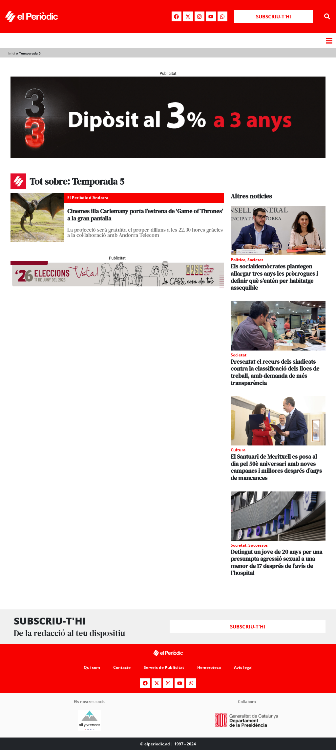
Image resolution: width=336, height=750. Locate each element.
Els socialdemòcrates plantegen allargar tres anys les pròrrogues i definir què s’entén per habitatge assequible (274, 277)
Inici (11, 53)
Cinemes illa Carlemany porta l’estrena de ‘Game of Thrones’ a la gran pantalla (145, 214)
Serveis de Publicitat (164, 667)
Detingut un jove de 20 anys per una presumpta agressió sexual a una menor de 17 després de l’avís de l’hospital (276, 562)
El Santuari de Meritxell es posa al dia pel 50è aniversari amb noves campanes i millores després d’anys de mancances (276, 467)
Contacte (122, 667)
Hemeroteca (209, 667)
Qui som (92, 667)
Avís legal (243, 667)
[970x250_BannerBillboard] (168, 156)
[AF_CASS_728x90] (117, 286)
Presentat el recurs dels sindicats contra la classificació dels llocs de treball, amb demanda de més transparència (275, 372)
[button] (327, 16)
